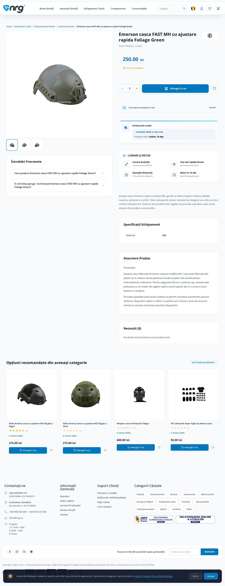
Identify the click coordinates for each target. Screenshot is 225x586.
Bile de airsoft (207, 494)
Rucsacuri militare (145, 501)
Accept (210, 577)
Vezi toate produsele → (204, 362)
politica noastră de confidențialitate (153, 577)
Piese (189, 509)
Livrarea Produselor (70, 505)
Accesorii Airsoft (69, 8)
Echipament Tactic (94, 8)
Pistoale (140, 494)
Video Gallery (67, 501)
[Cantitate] (129, 88)
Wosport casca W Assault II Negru (133, 423)
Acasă (9, 26)
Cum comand (104, 506)
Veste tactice (189, 494)
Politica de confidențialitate (111, 497)
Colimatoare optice (145, 509)
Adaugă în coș (27, 450)
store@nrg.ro (16, 518)
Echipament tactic (167, 501)
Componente (118, 8)
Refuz (196, 577)
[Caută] (184, 8)
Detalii (212, 107)
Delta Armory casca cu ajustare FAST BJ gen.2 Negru (31, 425)
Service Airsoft (67, 510)
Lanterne (176, 509)
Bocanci (174, 494)
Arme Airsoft (47, 8)
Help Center (103, 502)
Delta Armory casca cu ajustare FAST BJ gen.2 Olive (85, 425)
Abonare (209, 551)
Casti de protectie (66, 26)
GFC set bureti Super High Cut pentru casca (191, 423)
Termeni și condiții (107, 493)
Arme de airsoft (157, 494)
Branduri (65, 496)
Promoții (186, 501)
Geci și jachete (202, 501)
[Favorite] (209, 8)
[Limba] (193, 8)
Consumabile (139, 8)
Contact (64, 514)
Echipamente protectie (44, 26)
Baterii (163, 509)
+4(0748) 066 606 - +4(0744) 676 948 (27, 511)
